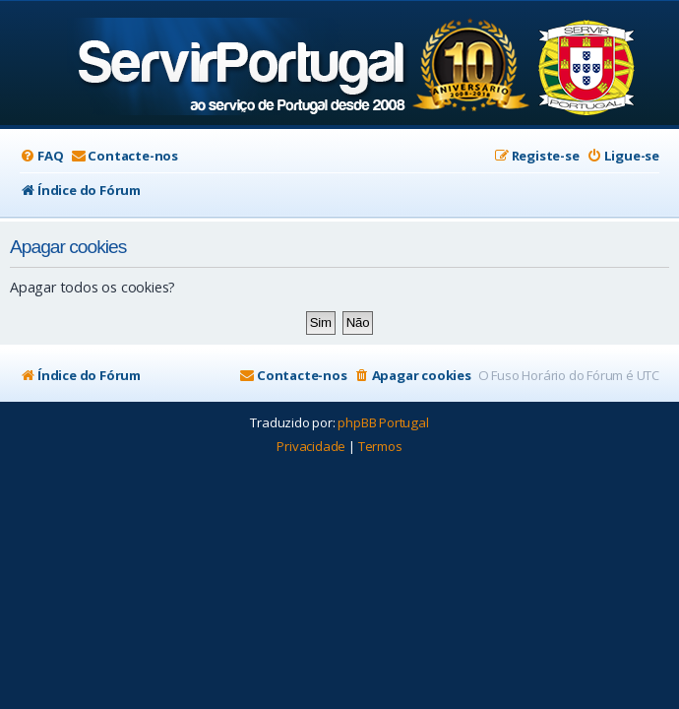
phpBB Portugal (383, 422)
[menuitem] (41, 156)
